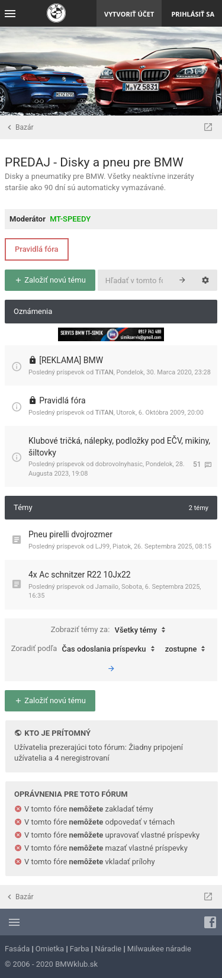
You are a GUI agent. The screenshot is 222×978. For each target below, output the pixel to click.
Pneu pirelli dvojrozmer (70, 534)
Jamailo (106, 587)
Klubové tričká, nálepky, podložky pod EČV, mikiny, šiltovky (119, 446)
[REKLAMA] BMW (71, 360)
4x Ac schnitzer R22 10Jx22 (79, 574)
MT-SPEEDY (70, 218)
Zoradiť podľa (85, 649)
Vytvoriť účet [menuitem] (129, 13)
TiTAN (104, 372)
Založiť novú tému (50, 279)
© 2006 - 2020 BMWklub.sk (51, 964)
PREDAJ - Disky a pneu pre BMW (94, 162)
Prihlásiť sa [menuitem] (192, 13)
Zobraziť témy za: (111, 630)
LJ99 (102, 546)
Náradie (108, 948)
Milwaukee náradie (159, 948)
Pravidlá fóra (37, 249)
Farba (79, 948)
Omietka (50, 948)
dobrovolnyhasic (119, 464)
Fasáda (17, 948)
